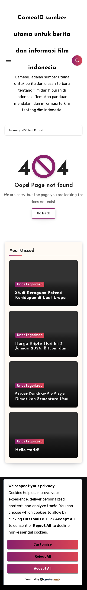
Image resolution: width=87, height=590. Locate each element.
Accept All (42, 569)
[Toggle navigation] (8, 60)
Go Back (43, 213)
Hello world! (27, 450)
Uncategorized (29, 284)
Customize (42, 545)
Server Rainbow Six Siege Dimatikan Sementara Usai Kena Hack (41, 399)
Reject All (43, 557)
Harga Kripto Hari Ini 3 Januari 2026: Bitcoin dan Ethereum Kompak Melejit (41, 348)
